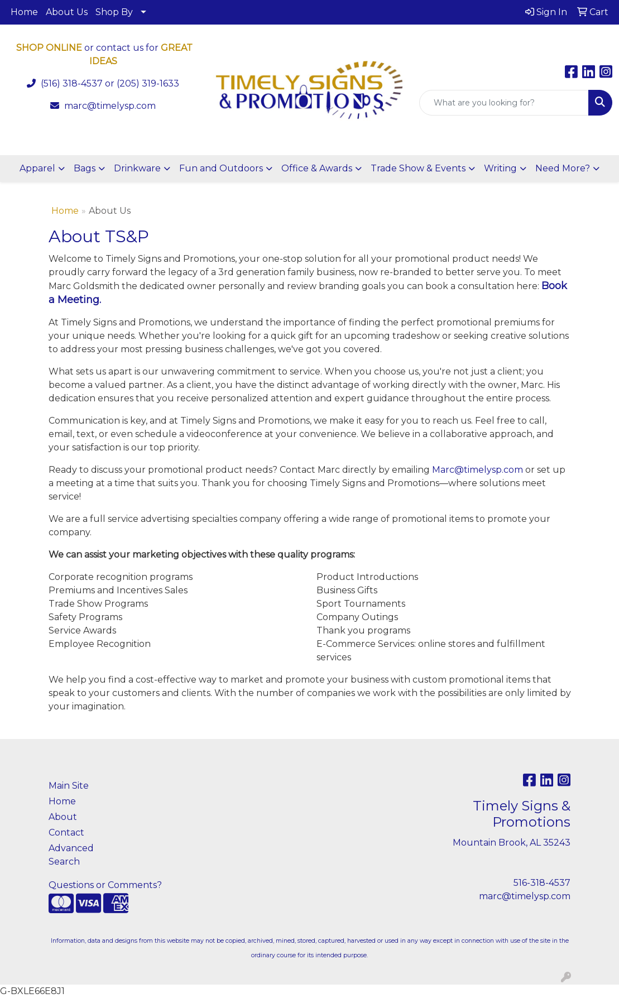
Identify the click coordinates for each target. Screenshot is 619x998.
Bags (84, 168)
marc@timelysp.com (110, 105)
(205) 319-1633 (148, 83)
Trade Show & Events (418, 168)
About (63, 817)
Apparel (37, 168)
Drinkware (137, 168)
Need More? (562, 168)
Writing (500, 168)
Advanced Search (71, 855)
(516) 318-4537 (72, 83)
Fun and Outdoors (221, 168)
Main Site (69, 785)
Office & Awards (316, 168)
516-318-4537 (542, 882)
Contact (66, 832)
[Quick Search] (504, 103)
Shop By (114, 12)
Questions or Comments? (105, 885)
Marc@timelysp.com (477, 469)
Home (24, 12)
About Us (67, 12)
